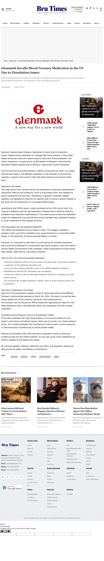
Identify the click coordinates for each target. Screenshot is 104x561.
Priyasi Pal (6, 87)
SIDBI (88, 464)
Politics (26, 23)
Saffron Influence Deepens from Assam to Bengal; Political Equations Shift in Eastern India (93, 143)
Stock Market (90, 455)
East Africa (50, 464)
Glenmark (14, 357)
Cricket (29, 476)
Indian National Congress (71, 455)
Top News (85, 159)
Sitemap (30, 455)
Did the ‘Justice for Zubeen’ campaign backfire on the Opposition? (93, 207)
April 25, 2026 (78, 426)
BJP (68, 445)
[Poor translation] (7, 531)
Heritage (69, 494)
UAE (48, 461)
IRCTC (88, 461)
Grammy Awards (52, 500)
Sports (46, 23)
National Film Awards (54, 494)
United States (51, 448)
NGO (87, 473)
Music (49, 476)
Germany (50, 452)
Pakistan (50, 455)
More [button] (96, 23)
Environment (90, 476)
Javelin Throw (32, 482)
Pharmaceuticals (45, 357)
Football (30, 479)
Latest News (86, 95)
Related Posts (10, 373)
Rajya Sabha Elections (74, 462)
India (69, 23)
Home (5, 23)
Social (77, 23)
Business (36, 23)
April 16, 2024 (19, 87)
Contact (30, 452)
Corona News (71, 479)
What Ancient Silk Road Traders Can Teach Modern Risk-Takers (13, 411)
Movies (49, 479)
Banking (89, 452)
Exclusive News (32, 500)
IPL (28, 485)
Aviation (88, 458)
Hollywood (50, 482)
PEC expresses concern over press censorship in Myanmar (90, 110)
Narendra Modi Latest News (74, 450)
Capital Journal (91, 445)
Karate (29, 473)
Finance (89, 448)
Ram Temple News (92, 479)
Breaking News (32, 494)
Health (56, 357)
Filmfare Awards (52, 497)
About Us (30, 448)
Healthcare (70, 476)
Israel (49, 458)
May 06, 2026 (42, 426)
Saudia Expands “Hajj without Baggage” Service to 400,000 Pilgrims (93, 127)
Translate (77, 11)
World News (15, 23)
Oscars (49, 504)
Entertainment (57, 23)
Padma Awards (52, 507)
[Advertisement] (52, 44)
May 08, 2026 (6, 426)
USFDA (33, 357)
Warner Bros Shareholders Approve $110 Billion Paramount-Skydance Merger (86, 411)
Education (87, 23)
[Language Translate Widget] (81, 7)
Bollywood (50, 473)
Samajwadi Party (72, 459)
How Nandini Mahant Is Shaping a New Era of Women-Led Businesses (51, 411)
